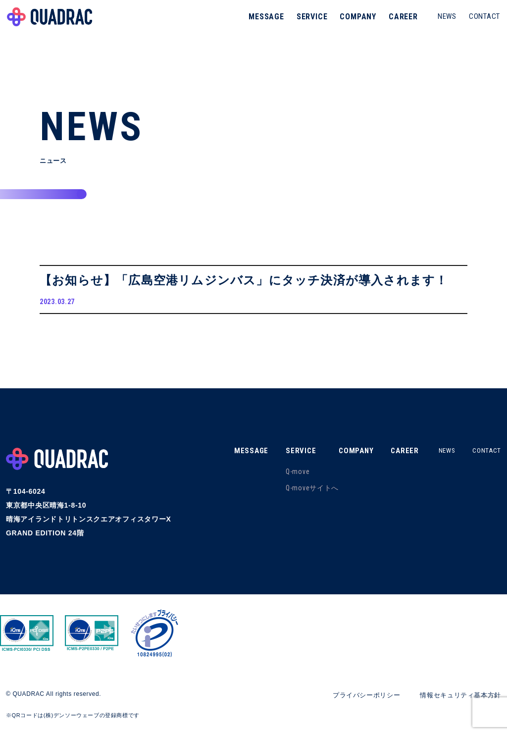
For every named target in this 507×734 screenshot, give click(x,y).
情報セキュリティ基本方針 (457, 698)
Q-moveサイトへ (304, 491)
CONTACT (481, 21)
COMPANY (355, 22)
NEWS (444, 21)
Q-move (290, 475)
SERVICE (309, 22)
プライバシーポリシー (357, 698)
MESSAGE (263, 22)
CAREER (400, 22)
